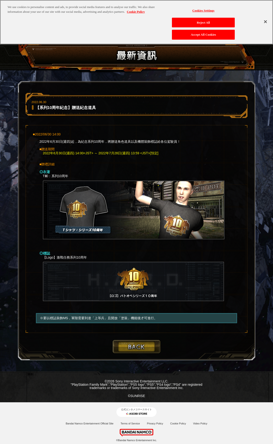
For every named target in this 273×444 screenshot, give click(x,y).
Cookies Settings (203, 7)
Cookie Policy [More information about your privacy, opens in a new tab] (136, 8)
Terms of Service (130, 423)
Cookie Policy (178, 423)
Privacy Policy (155, 423)
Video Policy (200, 423)
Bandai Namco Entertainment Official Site (89, 423)
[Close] (265, 18)
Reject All (203, 19)
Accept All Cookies (203, 31)
